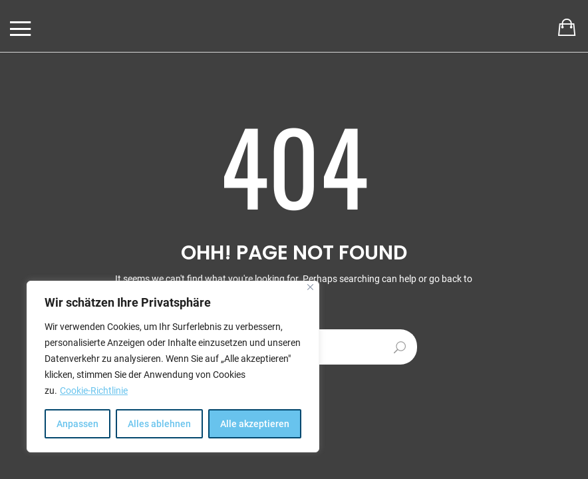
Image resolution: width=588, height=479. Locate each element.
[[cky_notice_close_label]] (310, 287)
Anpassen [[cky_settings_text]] (77, 423)
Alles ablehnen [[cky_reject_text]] (159, 423)
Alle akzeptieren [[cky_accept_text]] (254, 423)
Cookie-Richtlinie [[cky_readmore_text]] (94, 390)
